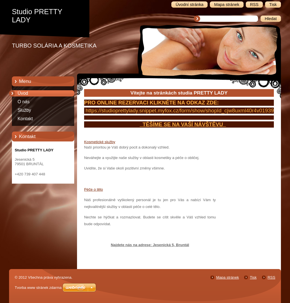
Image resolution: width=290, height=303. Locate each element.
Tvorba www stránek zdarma (38, 287)
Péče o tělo (93, 189)
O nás (23, 101)
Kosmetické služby (99, 142)
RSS (271, 277)
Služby (24, 110)
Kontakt (25, 118)
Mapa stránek (227, 277)
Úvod (23, 93)
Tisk (253, 277)
